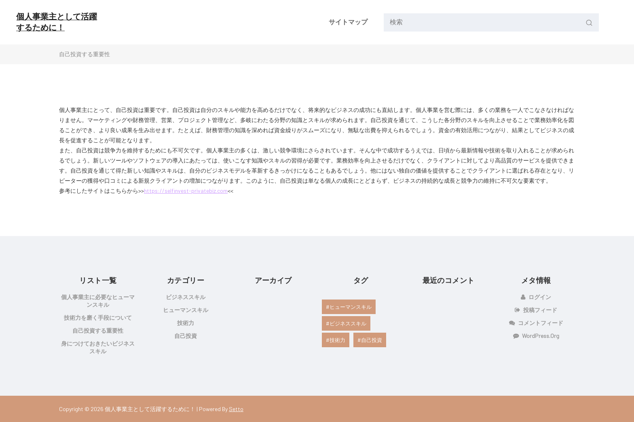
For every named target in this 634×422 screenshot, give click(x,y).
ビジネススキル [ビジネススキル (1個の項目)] (348, 323)
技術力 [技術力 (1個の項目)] (337, 340)
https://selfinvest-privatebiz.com (186, 190)
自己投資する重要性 (97, 330)
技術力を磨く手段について (98, 317)
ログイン (539, 296)
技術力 (185, 322)
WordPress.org (540, 335)
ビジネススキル (185, 296)
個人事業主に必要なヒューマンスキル (98, 300)
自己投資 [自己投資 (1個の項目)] (371, 340)
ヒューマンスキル (185, 309)
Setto (236, 408)
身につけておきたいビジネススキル (98, 347)
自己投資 (185, 335)
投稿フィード (540, 309)
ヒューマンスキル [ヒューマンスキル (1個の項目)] (351, 307)
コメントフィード (540, 322)
